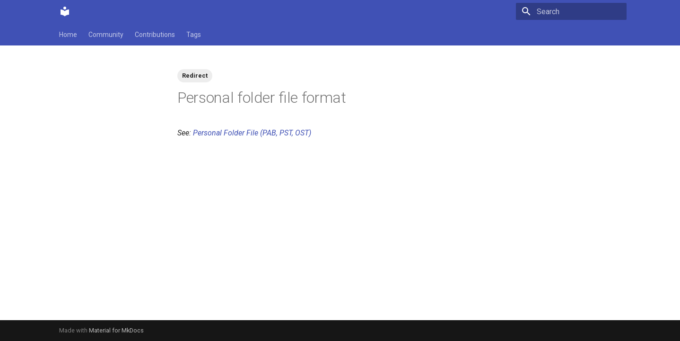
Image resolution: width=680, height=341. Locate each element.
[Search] (571, 11)
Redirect (195, 75)
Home (68, 34)
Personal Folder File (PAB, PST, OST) (252, 132)
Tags (193, 34)
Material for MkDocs (116, 330)
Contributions (155, 34)
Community (105, 34)
